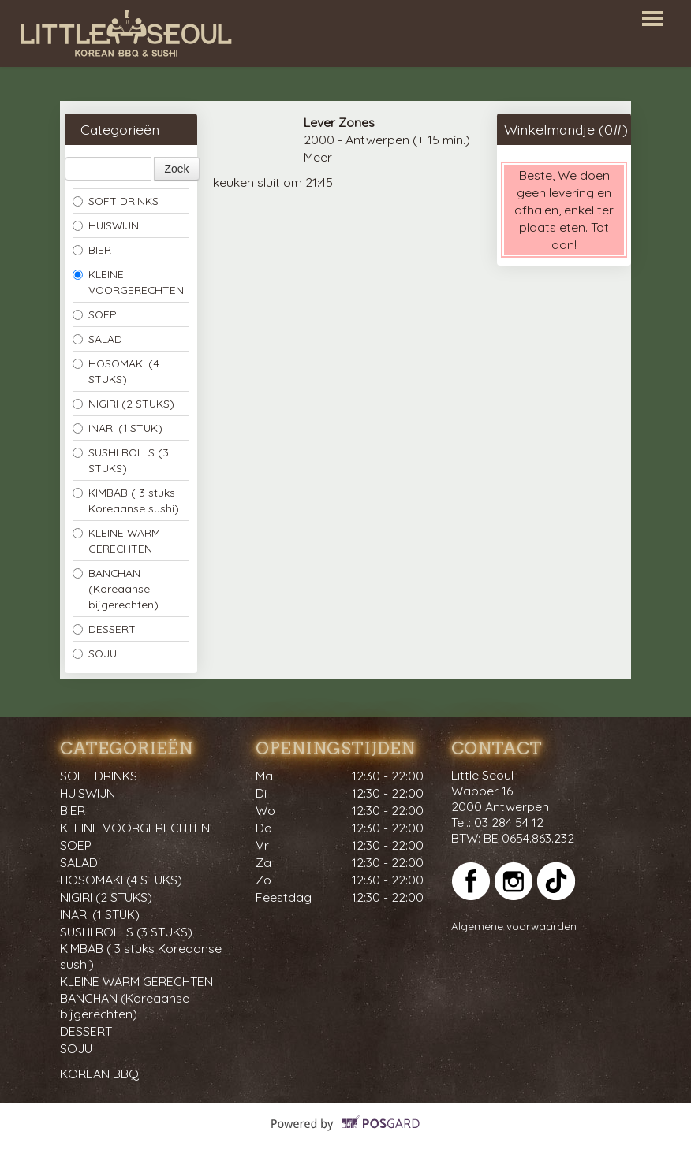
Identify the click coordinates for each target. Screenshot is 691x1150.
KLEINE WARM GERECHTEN (116, 540)
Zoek (176, 168)
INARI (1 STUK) (117, 427)
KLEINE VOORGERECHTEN (128, 281)
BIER (92, 249)
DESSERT (104, 628)
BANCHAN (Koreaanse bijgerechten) (116, 588)
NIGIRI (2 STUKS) (123, 403)
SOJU (95, 653)
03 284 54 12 (508, 822)
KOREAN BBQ (99, 1073)
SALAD (97, 338)
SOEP (95, 314)
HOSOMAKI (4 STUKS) (116, 370)
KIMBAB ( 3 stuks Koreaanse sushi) (126, 500)
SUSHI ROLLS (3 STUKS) (121, 460)
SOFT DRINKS (116, 200)
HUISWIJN (106, 225)
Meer (318, 157)
